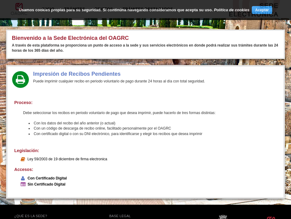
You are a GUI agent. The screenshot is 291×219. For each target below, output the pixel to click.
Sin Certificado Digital (47, 184)
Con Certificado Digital (47, 178)
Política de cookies (231, 10)
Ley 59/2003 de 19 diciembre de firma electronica (67, 159)
